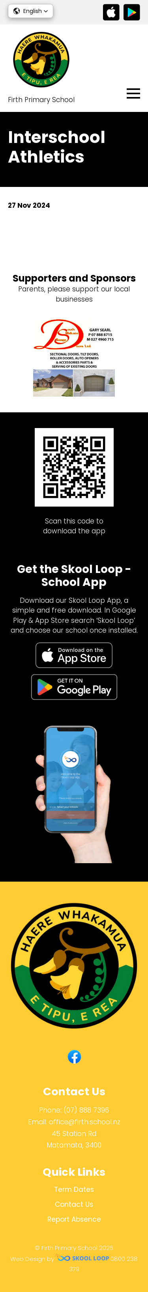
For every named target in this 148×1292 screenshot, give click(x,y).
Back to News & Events (54, 232)
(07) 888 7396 (86, 1110)
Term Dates (74, 1189)
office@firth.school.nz (84, 1122)
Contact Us (74, 1204)
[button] (30, 11)
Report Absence (74, 1219)
